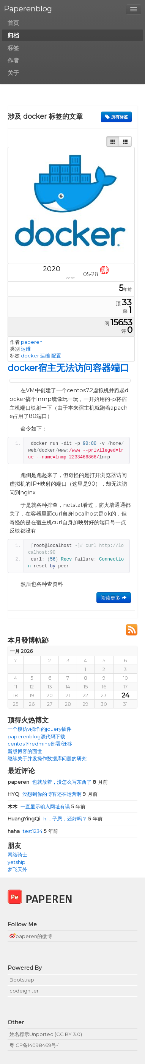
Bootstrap (21, 980)
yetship (16, 862)
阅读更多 (114, 598)
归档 (13, 35)
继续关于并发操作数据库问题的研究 (47, 758)
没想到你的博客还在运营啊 (45, 794)
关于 (13, 72)
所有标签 (116, 117)
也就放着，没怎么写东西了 (50, 782)
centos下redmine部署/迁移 (40, 744)
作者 (13, 60)
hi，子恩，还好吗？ (48, 818)
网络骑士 (17, 854)
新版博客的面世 (25, 751)
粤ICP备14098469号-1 (34, 1045)
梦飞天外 (17, 869)
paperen (32, 342)
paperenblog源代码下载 (36, 736)
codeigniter (24, 991)
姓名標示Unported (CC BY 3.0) (45, 1034)
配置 (56, 356)
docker (30, 356)
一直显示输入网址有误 (39, 806)
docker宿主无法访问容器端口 (68, 367)
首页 (13, 22)
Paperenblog (28, 8)
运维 (26, 349)
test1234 (26, 831)
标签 (13, 47)
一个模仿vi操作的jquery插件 (39, 729)
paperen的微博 (30, 936)
